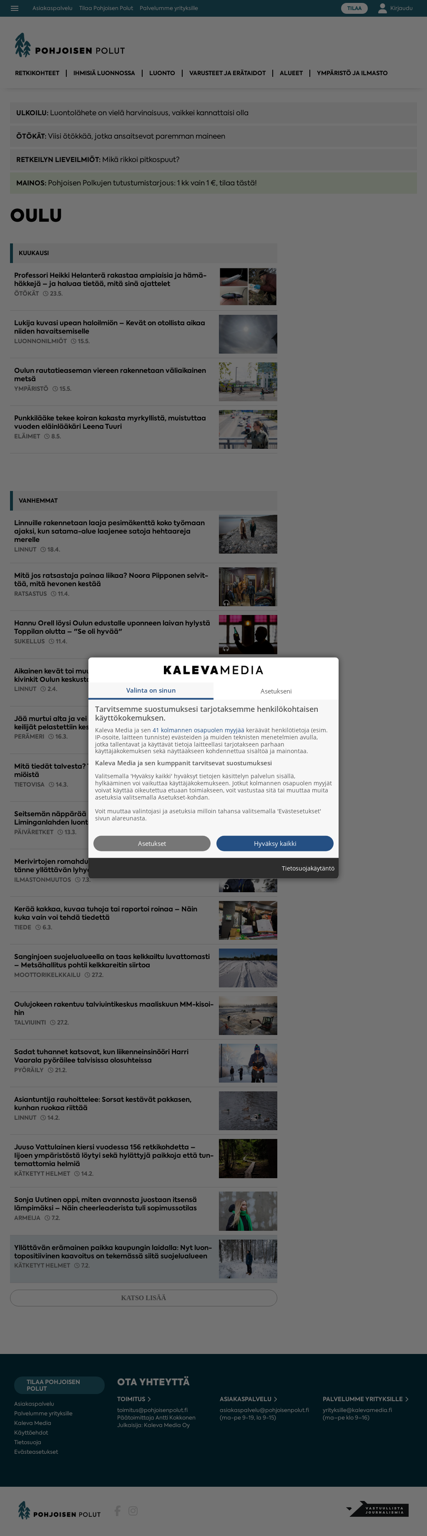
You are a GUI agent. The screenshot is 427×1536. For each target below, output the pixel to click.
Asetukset (152, 843)
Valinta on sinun (151, 690)
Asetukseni (276, 690)
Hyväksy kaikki (275, 843)
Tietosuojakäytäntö (308, 868)
